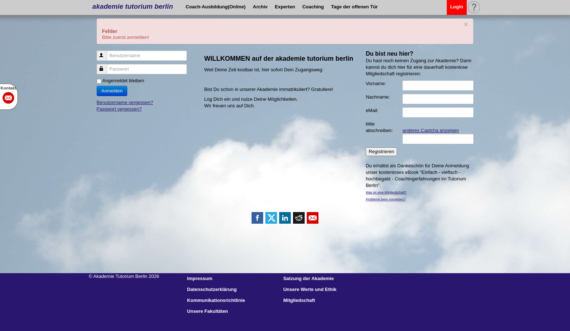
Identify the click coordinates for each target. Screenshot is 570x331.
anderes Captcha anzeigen (430, 130)
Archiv (260, 6)
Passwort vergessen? (119, 109)
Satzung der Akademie (308, 278)
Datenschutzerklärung (212, 289)
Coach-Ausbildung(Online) (216, 6)
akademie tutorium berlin (132, 6)
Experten (285, 6)
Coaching (313, 6)
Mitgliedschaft (299, 300)
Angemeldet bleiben (123, 80)
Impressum (199, 278)
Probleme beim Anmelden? (385, 199)
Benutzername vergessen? (125, 102)
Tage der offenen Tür (354, 6)
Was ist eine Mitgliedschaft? (386, 192)
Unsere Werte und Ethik (309, 289)
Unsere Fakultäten (207, 311)
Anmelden (112, 90)
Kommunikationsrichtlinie (216, 300)
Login (456, 6)
